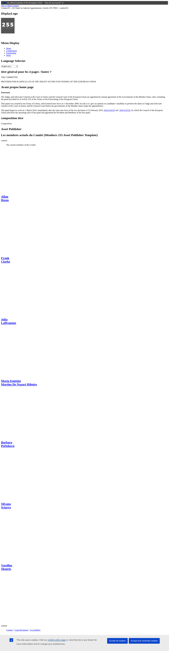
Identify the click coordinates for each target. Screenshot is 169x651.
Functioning (11, 53)
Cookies (9, 630)
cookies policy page (57, 640)
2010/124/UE (109, 110)
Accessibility (35, 630)
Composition (11, 51)
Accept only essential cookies (144, 641)
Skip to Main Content (10, 6)
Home (8, 48)
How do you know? (54, 3)
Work (8, 55)
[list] (9, 66)
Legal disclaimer (21, 630)
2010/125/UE (124, 110)
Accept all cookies (117, 641)
